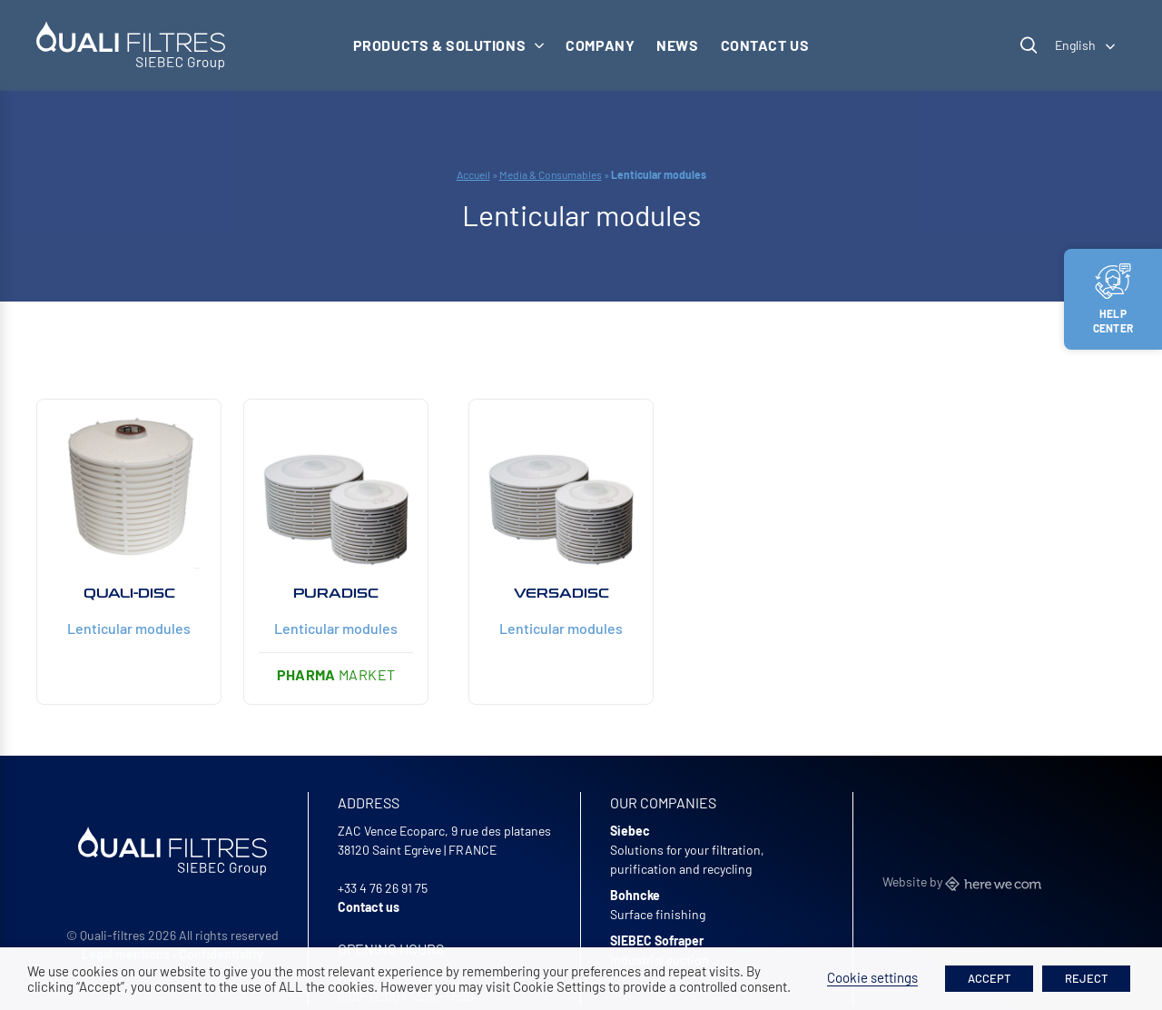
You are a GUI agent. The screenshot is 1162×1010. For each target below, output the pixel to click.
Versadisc (561, 593)
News (677, 45)
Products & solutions (449, 45)
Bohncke (635, 895)
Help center (1113, 298)
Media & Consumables (550, 174)
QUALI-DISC (129, 593)
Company (600, 45)
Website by (961, 881)
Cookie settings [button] (872, 977)
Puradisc (336, 593)
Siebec (630, 830)
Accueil (473, 174)
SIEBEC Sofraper (657, 940)
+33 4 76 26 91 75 (383, 888)
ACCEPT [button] (989, 978)
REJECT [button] (1086, 978)
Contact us (765, 45)
